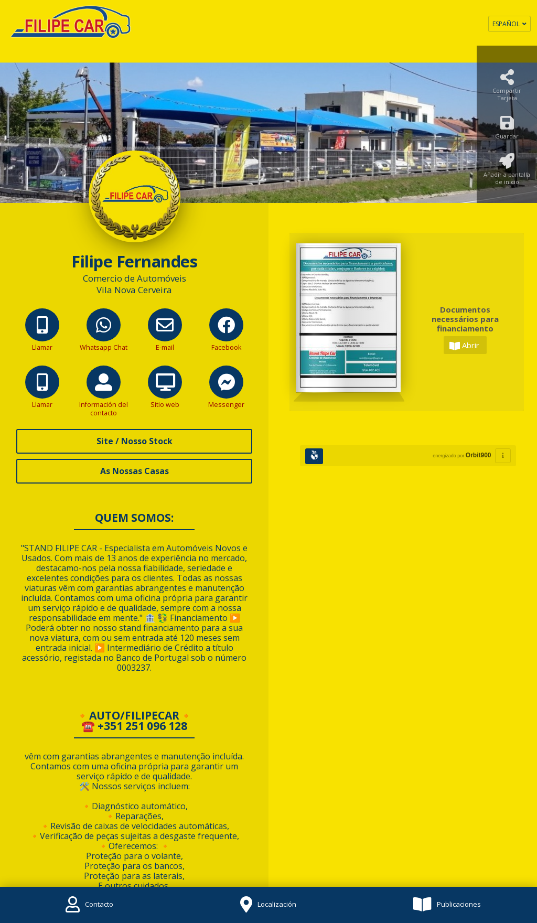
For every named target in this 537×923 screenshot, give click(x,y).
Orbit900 (478, 455)
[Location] (268, 905)
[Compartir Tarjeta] (507, 88)
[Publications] (447, 905)
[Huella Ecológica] (314, 456)
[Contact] (89, 905)
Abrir (464, 345)
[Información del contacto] (104, 399)
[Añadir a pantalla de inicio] (507, 172)
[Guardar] (507, 130)
